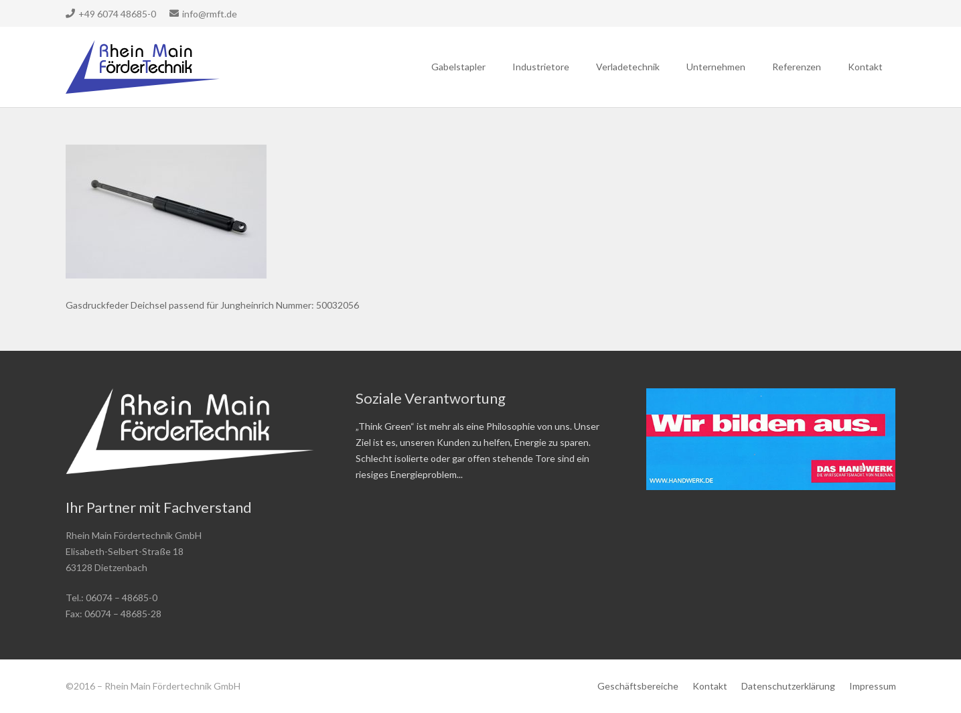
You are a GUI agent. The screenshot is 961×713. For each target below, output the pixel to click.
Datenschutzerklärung (788, 686)
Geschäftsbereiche (637, 686)
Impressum (872, 686)
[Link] (143, 67)
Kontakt (709, 686)
